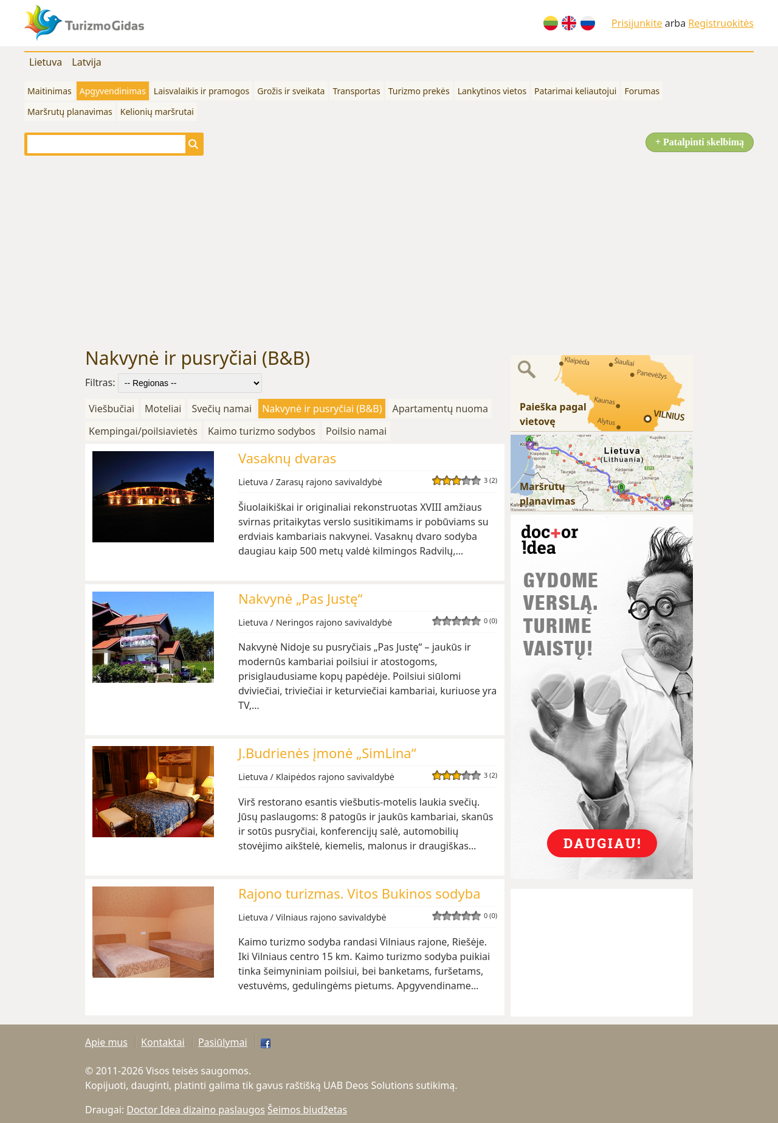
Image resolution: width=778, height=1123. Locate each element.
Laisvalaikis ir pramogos (201, 91)
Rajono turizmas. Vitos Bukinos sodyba (359, 893)
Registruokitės (721, 23)
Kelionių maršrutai (157, 111)
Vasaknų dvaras (287, 458)
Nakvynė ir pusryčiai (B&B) (322, 408)
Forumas (641, 91)
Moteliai (163, 408)
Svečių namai (221, 408)
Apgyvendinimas (113, 91)
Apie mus (106, 1042)
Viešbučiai (111, 408)
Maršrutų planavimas (69, 111)
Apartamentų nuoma (440, 408)
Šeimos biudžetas (307, 1109)
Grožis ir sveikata (291, 91)
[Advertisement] (389, 252)
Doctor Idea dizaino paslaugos (195, 1109)
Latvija (87, 62)
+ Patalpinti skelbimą (699, 142)
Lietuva (45, 62)
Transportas (356, 91)
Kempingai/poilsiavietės (143, 431)
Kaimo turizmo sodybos (261, 431)
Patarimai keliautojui (575, 91)
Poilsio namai (356, 431)
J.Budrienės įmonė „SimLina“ (327, 753)
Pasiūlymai (222, 1042)
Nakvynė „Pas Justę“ (300, 598)
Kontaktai (163, 1042)
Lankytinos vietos (492, 91)
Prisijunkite (637, 23)
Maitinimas (49, 91)
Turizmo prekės (419, 91)
